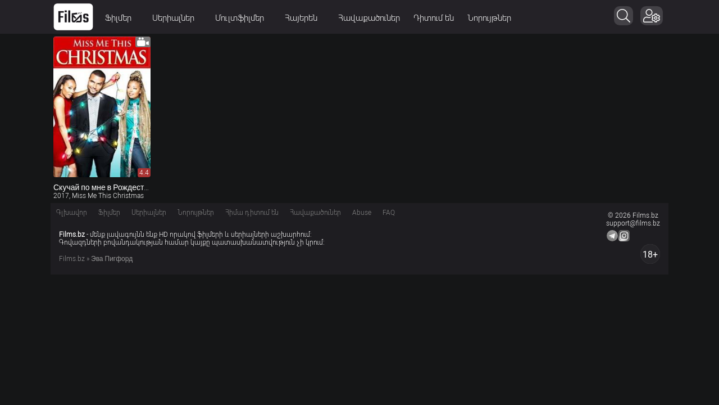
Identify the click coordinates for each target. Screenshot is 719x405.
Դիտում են (433, 18)
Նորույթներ (489, 18)
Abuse (361, 213)
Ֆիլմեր (122, 18)
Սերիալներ (177, 18)
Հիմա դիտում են (252, 213)
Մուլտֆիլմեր (243, 18)
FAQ (389, 213)
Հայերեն (305, 18)
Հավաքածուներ (369, 18)
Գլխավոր (71, 213)
